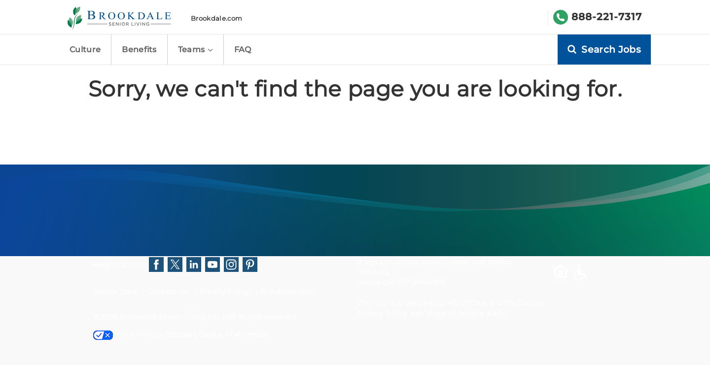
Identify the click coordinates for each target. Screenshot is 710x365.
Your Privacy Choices (142, 334)
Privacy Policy (223, 291)
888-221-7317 (606, 17)
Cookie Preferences (233, 334)
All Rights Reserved (261, 316)
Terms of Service (454, 313)
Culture (85, 49)
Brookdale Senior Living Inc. (171, 316)
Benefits (139, 49)
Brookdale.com (216, 18)
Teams (195, 49)
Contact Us (167, 291)
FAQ (242, 49)
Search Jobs (115, 291)
